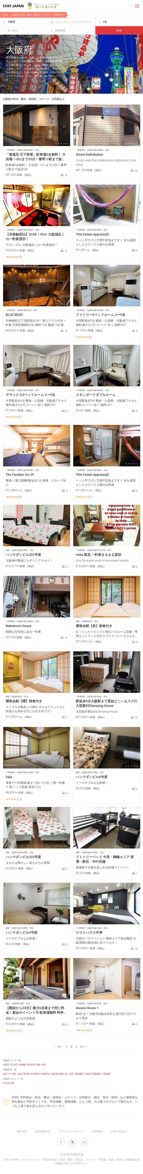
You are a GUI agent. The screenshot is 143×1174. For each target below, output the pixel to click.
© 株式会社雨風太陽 (72, 1154)
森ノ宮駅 (69, 1074)
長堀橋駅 (79, 1074)
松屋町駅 (35, 1074)
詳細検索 (60, 30)
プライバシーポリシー (71, 1131)
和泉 (43, 1064)
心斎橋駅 (106, 1074)
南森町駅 (45, 1074)
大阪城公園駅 (57, 1074)
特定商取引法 (43, 1131)
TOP (5, 15)
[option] (36, 125)
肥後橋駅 (96, 1074)
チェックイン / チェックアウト (73, 21)
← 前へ (58, 1046)
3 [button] (61, 143)
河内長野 (30, 1064)
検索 (119, 30)
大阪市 (6, 1064)
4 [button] (64, 143)
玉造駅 (87, 1074)
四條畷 (22, 1064)
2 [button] (58, 143)
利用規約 (98, 1131)
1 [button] (56, 143)
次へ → (84, 1046)
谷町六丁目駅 (9, 1074)
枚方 (15, 1064)
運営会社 (22, 1131)
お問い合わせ (118, 1131)
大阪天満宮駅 (23, 1074)
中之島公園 (8, 1083)
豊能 (38, 1064)
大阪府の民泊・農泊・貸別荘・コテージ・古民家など (38, 15)
